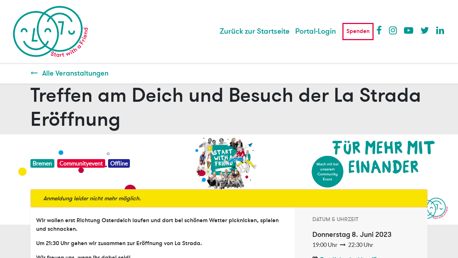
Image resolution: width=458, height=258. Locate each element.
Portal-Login (315, 31)
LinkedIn (440, 30)
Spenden (358, 31)
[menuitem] (254, 31)
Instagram (393, 30)
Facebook (381, 30)
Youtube (408, 30)
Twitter (425, 30)
